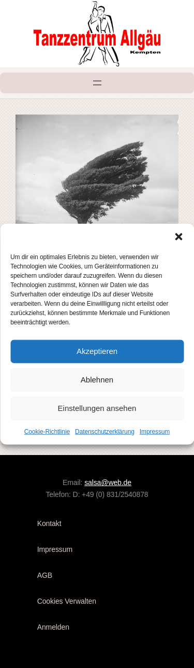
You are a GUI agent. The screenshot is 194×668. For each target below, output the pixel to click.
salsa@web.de (107, 482)
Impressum (155, 431)
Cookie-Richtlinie (47, 431)
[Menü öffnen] (97, 83)
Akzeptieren (97, 351)
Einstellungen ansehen (97, 408)
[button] (178, 236)
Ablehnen (97, 379)
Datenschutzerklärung (105, 431)
